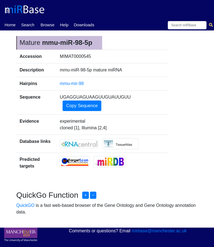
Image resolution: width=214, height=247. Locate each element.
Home (10, 24)
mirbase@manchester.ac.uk (159, 230)
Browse (47, 24)
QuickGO (25, 205)
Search (27, 24)
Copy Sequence (82, 105)
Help (64, 24)
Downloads (84, 24)
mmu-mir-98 (72, 83)
